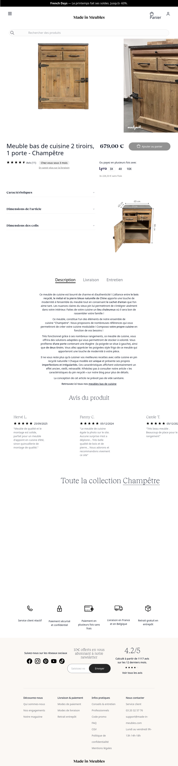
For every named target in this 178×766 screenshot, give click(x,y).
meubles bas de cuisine (102, 384)
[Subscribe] (100, 668)
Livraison (91, 280)
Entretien (115, 280)
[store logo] (89, 17)
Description (65, 280)
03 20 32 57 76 (134, 710)
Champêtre (141, 480)
